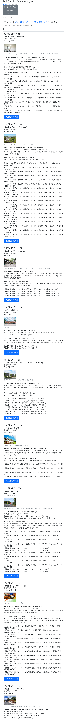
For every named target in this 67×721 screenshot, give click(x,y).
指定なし (10, 13)
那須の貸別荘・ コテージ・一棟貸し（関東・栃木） (31, 22)
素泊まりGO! (7, 4)
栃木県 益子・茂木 (10, 7)
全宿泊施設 (10, 10)
